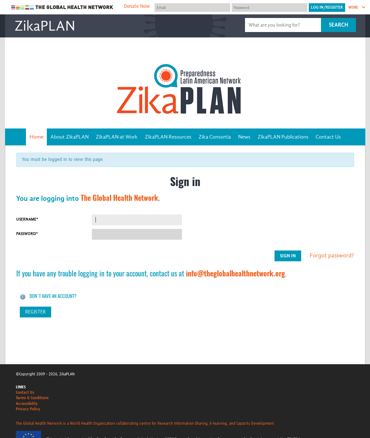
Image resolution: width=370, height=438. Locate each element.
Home (36, 137)
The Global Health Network (62, 7)
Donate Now (137, 6)
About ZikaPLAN (69, 137)
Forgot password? (332, 255)
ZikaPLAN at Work (117, 137)
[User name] (192, 7)
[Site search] (284, 25)
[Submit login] (327, 7)
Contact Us (328, 137)
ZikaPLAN (44, 26)
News (244, 137)
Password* (27, 233)
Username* (27, 219)
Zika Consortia (215, 137)
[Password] (269, 7)
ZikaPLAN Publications (283, 137)
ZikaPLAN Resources (168, 137)
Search (338, 25)
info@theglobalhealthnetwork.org (235, 273)
